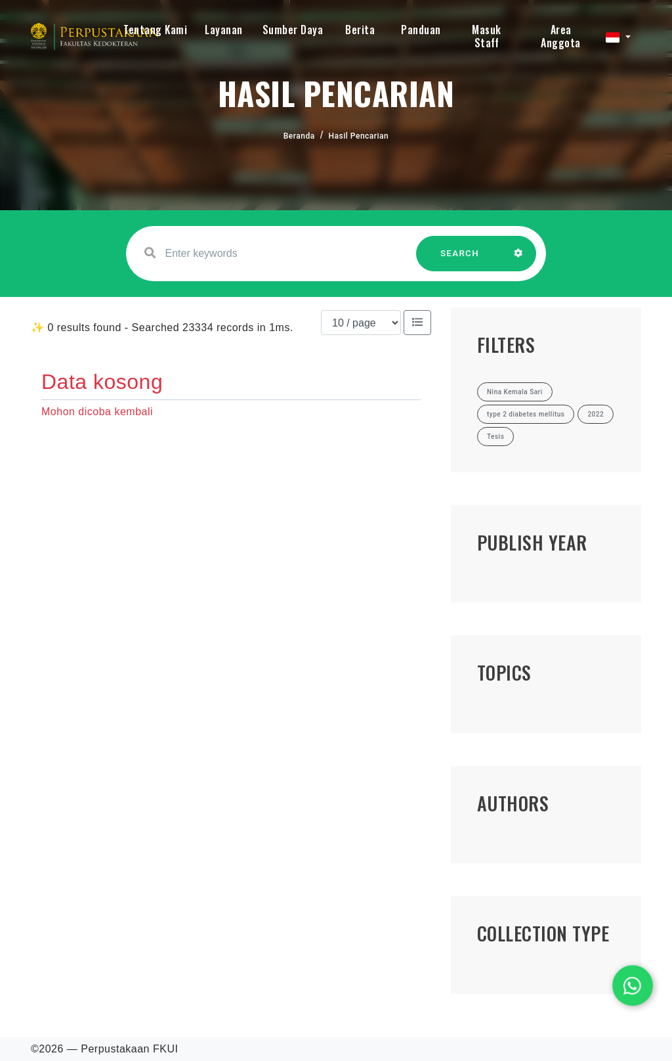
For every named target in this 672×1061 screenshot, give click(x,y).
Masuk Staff (486, 36)
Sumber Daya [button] (293, 29)
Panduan (421, 29)
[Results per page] (361, 322)
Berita (360, 29)
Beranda (299, 136)
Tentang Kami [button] (155, 29)
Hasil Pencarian (359, 136)
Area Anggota (561, 36)
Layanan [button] (224, 29)
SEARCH (460, 259)
